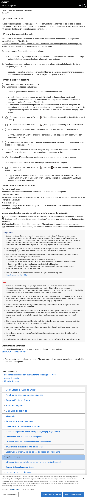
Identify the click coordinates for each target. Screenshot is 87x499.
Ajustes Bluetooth (11, 378)
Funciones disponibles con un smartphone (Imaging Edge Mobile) (31, 375)
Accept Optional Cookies (52, 496)
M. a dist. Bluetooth (12, 381)
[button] (84, 5)
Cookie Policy (15, 491)
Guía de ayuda (9, 5)
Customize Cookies (10, 496)
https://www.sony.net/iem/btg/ (16, 275)
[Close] (83, 479)
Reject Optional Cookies (73, 496)
